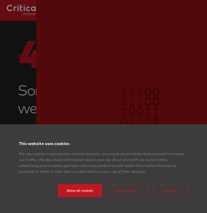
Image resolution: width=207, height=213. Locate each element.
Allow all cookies (80, 199)
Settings (170, 199)
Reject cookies (127, 199)
